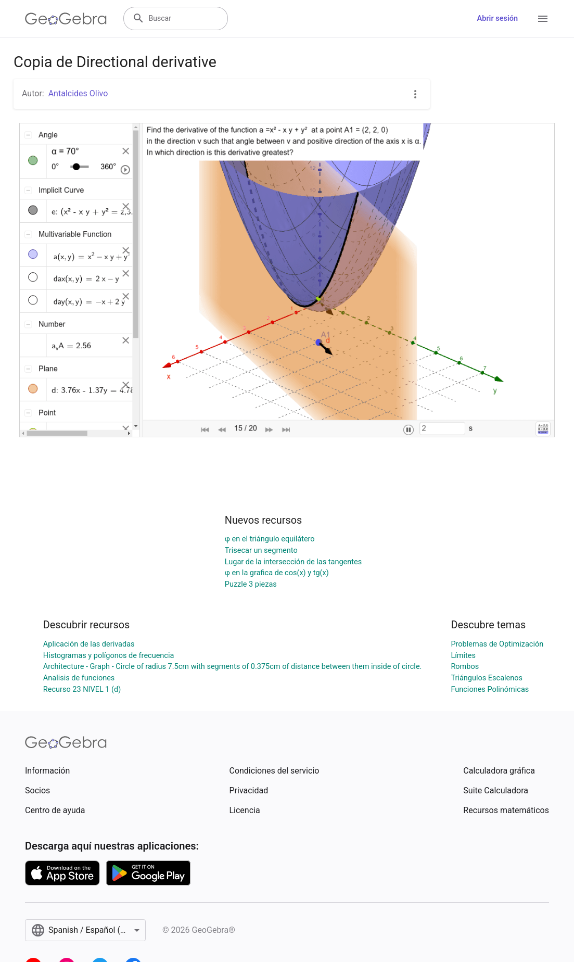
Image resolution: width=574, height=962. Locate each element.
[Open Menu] (543, 18)
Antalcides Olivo (78, 93)
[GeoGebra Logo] (66, 18)
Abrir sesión (497, 18)
